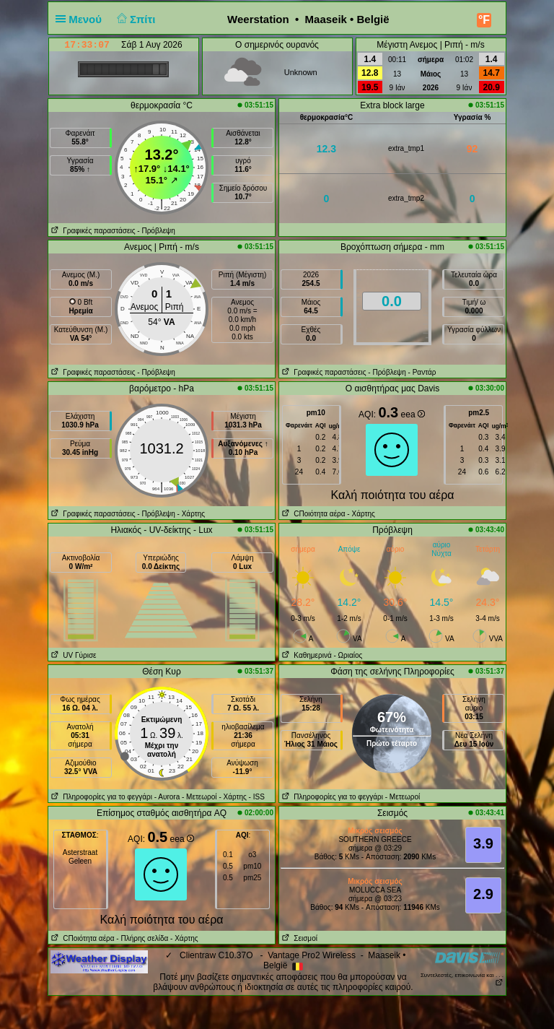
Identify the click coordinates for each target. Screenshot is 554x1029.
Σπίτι (134, 19)
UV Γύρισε (72, 655)
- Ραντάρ (422, 372)
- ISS (257, 797)
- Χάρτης (191, 514)
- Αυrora (167, 797)
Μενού (81, 19)
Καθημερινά (305, 655)
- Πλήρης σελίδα (142, 938)
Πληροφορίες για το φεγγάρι (100, 797)
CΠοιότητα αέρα (312, 514)
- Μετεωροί (199, 797)
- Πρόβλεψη (156, 231)
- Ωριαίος (347, 655)
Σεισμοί (298, 938)
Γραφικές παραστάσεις (92, 231)
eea (413, 414)
